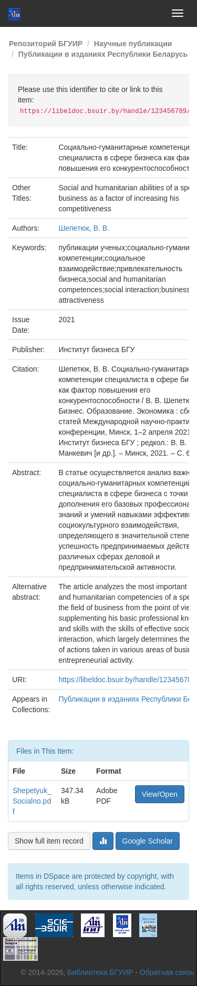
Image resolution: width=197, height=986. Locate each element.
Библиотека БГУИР (100, 972)
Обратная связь (167, 972)
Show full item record (49, 841)
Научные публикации (133, 43)
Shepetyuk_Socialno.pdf (32, 801)
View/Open (160, 794)
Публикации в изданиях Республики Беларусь (103, 54)
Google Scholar (147, 841)
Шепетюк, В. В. (83, 228)
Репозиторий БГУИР (45, 43)
